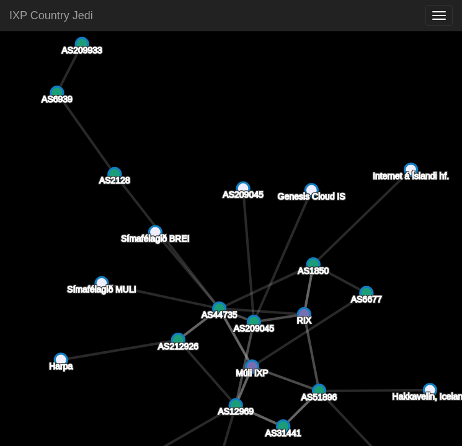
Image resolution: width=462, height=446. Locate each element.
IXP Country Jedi (51, 15)
